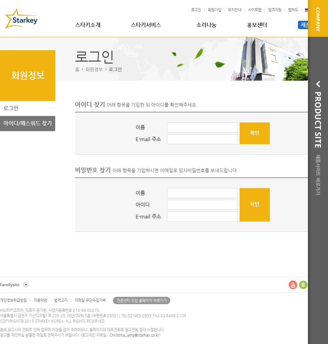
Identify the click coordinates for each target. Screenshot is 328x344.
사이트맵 (254, 10)
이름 (140, 127)
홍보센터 (257, 25)
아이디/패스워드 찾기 (27, 123)
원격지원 (274, 10)
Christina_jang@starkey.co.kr (134, 335)
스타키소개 (87, 25)
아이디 (143, 204)
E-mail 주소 (148, 139)
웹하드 (293, 10)
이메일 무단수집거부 (90, 300)
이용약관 (40, 300)
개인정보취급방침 (13, 300)
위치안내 (234, 10)
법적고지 (61, 300)
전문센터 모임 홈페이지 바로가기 (142, 300)
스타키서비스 (146, 25)
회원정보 (94, 69)
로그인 (196, 10)
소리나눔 (206, 25)
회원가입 (214, 10)
